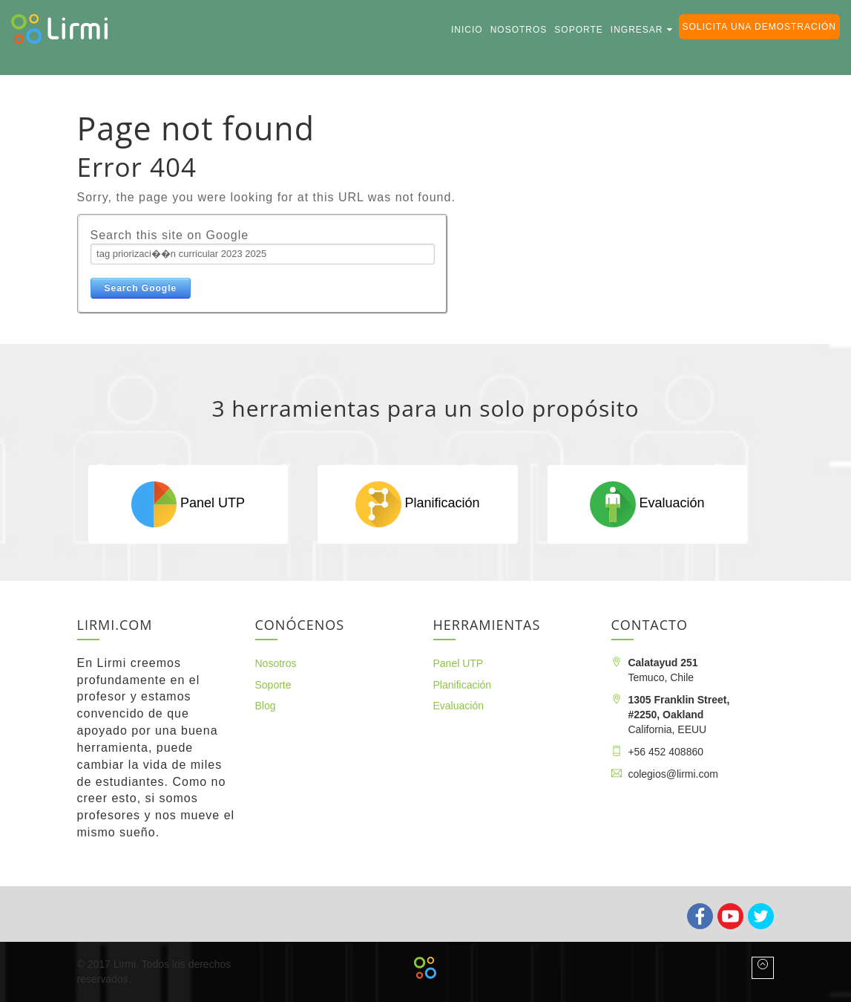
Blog (265, 706)
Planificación (417, 504)
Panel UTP (188, 504)
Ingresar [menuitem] (637, 30)
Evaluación (647, 504)
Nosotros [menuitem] (519, 30)
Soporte (273, 685)
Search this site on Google (170, 235)
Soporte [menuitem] (578, 30)
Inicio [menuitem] (467, 30)
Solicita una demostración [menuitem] (759, 27)
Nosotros (276, 663)
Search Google (141, 288)
